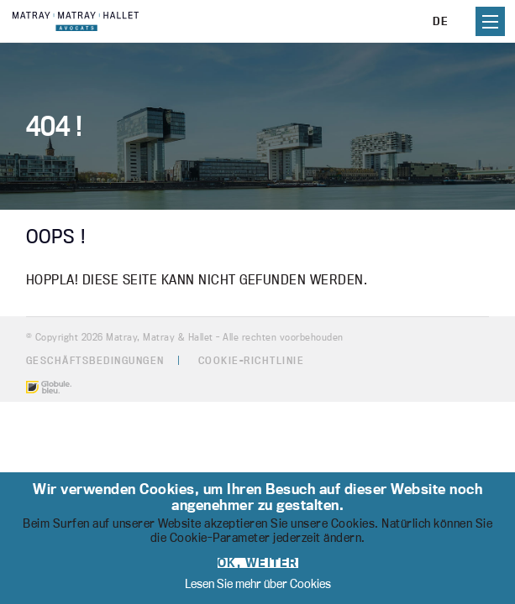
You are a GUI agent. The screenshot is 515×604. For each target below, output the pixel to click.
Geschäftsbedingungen (95, 360)
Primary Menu (490, 21)
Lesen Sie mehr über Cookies (258, 583)
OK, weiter (258, 563)
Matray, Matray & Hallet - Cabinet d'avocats (76, 21)
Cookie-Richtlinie (251, 360)
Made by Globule (48, 387)
